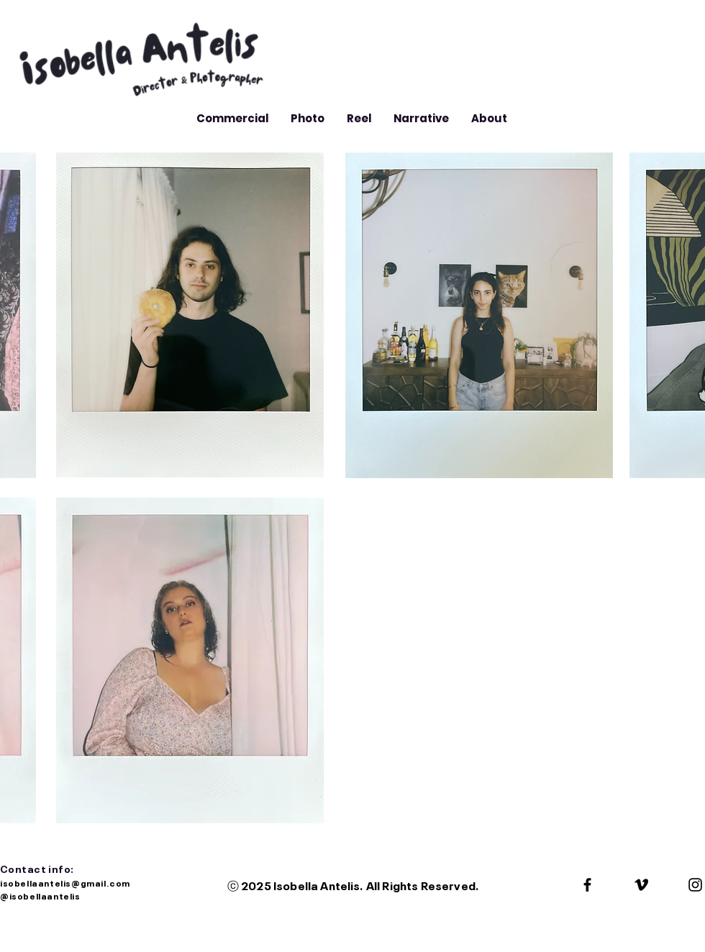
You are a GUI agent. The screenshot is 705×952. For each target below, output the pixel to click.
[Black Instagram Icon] (695, 885)
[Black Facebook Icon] (587, 885)
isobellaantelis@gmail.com (66, 882)
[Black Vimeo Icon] (641, 885)
